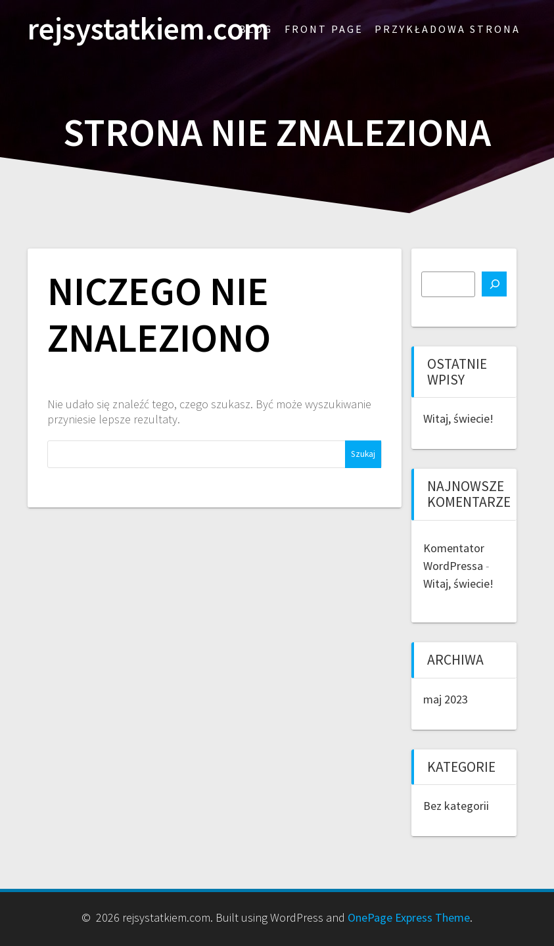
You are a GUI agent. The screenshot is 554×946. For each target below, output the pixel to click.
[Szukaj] (494, 284)
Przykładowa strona (447, 28)
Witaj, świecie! (458, 418)
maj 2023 (445, 699)
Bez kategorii (456, 805)
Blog (256, 28)
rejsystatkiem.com (148, 29)
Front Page (324, 28)
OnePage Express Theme (409, 917)
